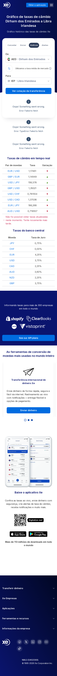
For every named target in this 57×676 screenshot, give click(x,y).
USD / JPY (14, 182)
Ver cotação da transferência (28, 91)
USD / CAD (14, 199)
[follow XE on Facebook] (19, 642)
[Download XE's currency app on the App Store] (18, 534)
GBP (12, 283)
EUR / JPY (13, 205)
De (7, 54)
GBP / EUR (14, 176)
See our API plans (28, 338)
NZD (11, 277)
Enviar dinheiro (28, 410)
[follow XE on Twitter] (26, 642)
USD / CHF (14, 194)
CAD (11, 266)
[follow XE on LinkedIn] (33, 642)
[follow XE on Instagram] (39, 642)
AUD (11, 271)
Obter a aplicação (37, 5)
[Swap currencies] (9, 68)
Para (8, 75)
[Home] (6, 5)
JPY (12, 243)
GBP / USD (14, 188)
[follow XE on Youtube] (46, 642)
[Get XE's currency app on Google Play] (38, 534)
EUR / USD (14, 171)
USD (11, 260)
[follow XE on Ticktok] (19, 648)
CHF (12, 249)
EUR (12, 254)
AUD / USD (13, 211)
